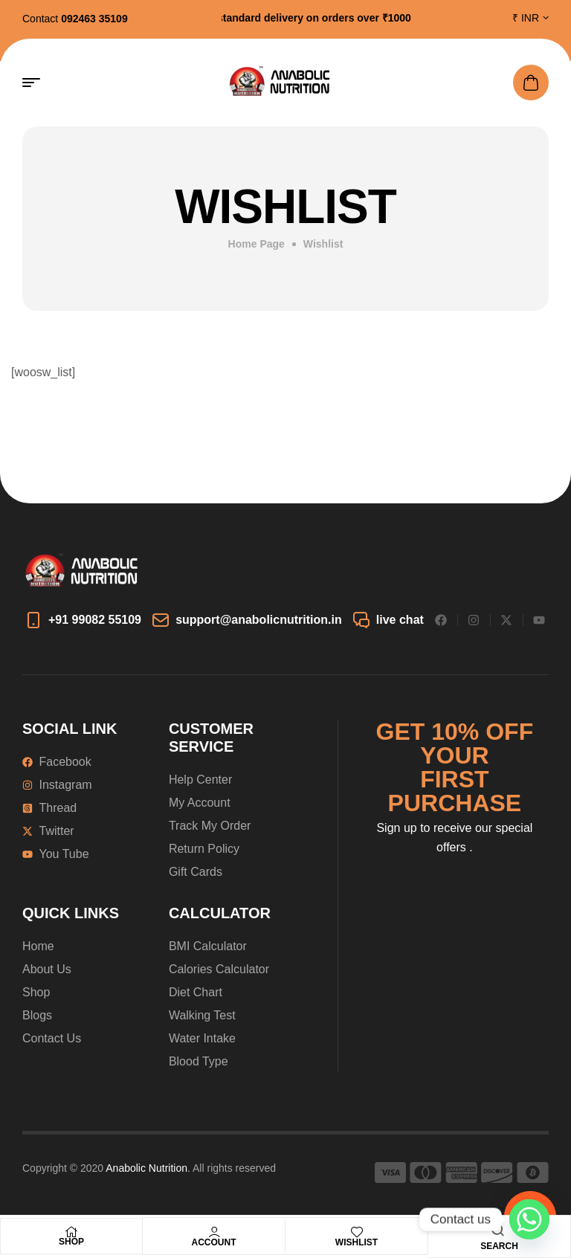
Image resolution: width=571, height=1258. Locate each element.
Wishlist (356, 1242)
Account (214, 1242)
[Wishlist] (357, 1232)
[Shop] (71, 1232)
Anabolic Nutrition (146, 1168)
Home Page (256, 244)
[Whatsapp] (529, 1219)
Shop (71, 1241)
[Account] (214, 1232)
